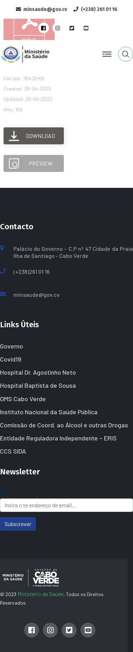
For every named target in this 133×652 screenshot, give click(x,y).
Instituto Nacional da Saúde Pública (49, 412)
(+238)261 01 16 (31, 271)
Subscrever (18, 523)
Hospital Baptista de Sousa (38, 385)
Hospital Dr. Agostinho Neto (38, 372)
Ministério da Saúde (40, 593)
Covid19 (10, 359)
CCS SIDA (13, 451)
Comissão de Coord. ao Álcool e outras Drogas (64, 425)
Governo (11, 346)
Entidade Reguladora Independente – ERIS (58, 438)
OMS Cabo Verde (23, 399)
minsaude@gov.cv (36, 294)
